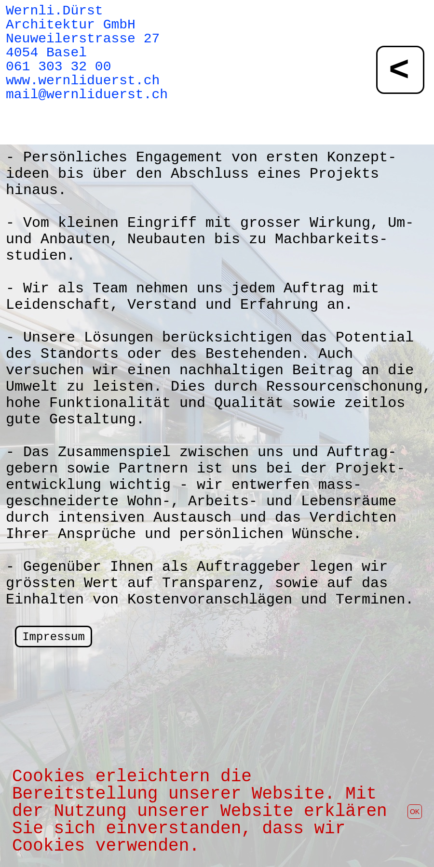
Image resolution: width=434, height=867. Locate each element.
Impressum (53, 637)
